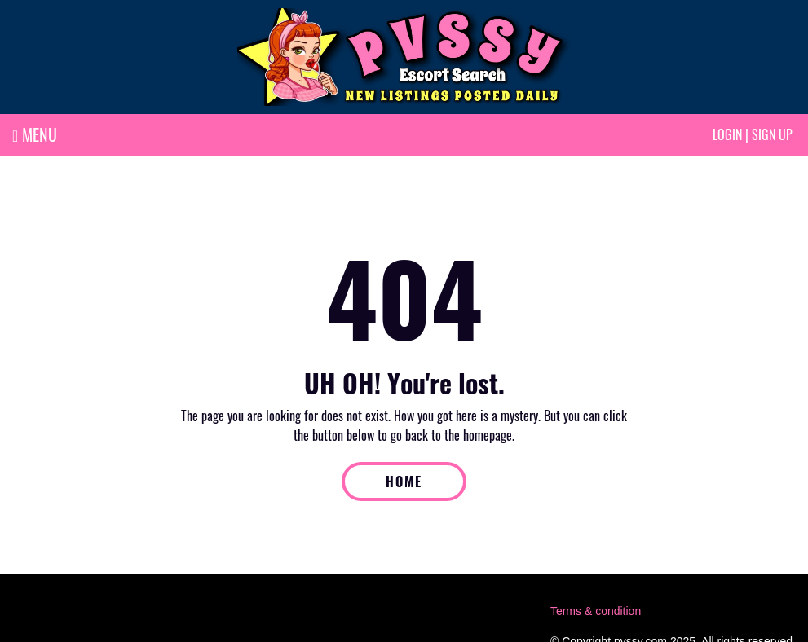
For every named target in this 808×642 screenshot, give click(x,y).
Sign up (772, 134)
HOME (404, 481)
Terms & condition (595, 611)
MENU (34, 134)
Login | (730, 134)
